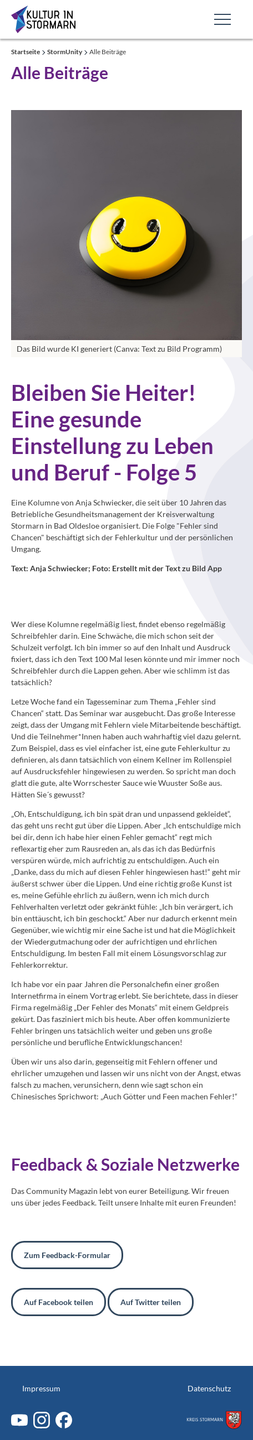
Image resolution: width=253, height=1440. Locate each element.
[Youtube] (19, 1420)
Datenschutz (209, 1388)
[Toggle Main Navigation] (222, 19)
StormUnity (65, 52)
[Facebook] (63, 1420)
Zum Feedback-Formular (67, 1255)
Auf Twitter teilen (150, 1302)
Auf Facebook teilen (58, 1302)
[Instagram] (41, 1420)
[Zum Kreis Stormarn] (214, 1420)
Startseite (26, 52)
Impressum (41, 1388)
